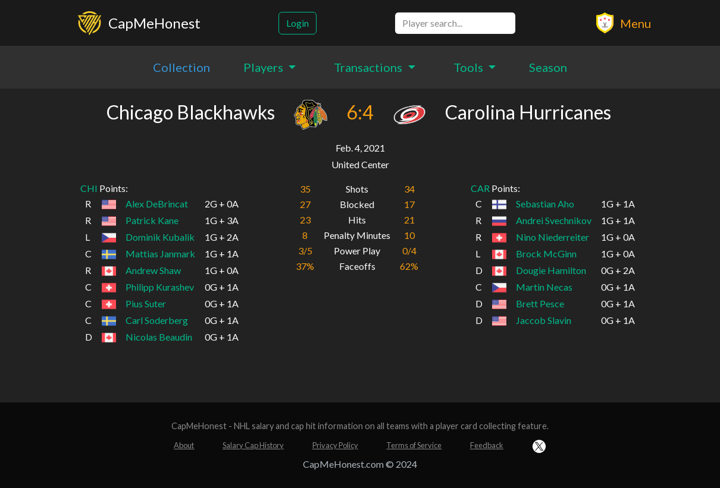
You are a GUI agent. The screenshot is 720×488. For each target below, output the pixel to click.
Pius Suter (146, 303)
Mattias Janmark (160, 253)
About (184, 445)
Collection (181, 67)
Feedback (486, 445)
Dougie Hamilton (551, 270)
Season (548, 67)
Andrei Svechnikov (553, 220)
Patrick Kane (152, 220)
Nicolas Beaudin (159, 336)
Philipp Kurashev (160, 286)
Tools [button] (469, 67)
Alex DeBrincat (157, 203)
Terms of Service (414, 445)
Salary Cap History (253, 445)
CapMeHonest (154, 23)
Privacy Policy (335, 445)
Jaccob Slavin (543, 320)
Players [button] (264, 67)
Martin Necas (544, 286)
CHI (89, 188)
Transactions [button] (369, 67)
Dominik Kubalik (160, 237)
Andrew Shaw (153, 270)
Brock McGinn (546, 253)
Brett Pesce (540, 303)
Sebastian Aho (545, 203)
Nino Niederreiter (552, 237)
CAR (480, 188)
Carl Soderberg (157, 320)
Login (297, 23)
